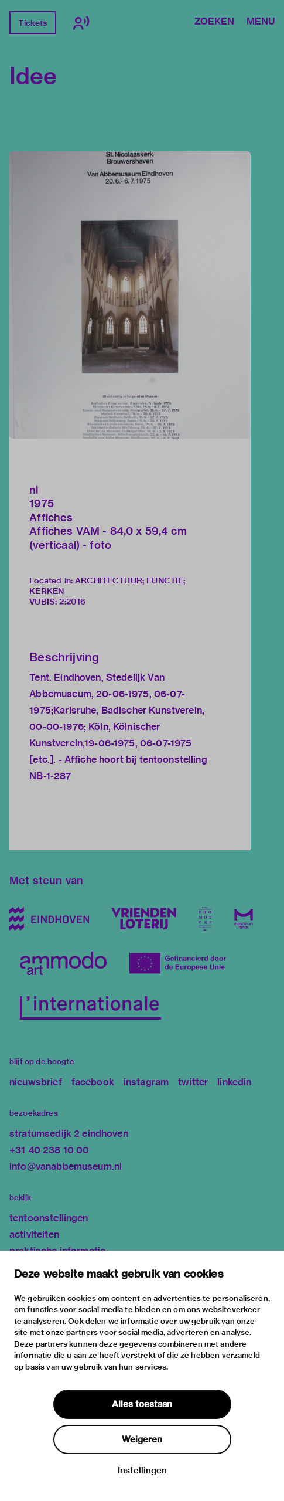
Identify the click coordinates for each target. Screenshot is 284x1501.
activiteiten (34, 1234)
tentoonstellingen (48, 1218)
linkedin (234, 1082)
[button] (130, 295)
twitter (193, 1082)
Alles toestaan (142, 1404)
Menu (261, 22)
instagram (146, 1082)
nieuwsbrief (35, 1082)
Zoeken (214, 22)
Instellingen (142, 1470)
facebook (92, 1082)
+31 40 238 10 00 (49, 1150)
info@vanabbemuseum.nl (65, 1166)
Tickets (32, 23)
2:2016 (72, 601)
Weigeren (142, 1439)
